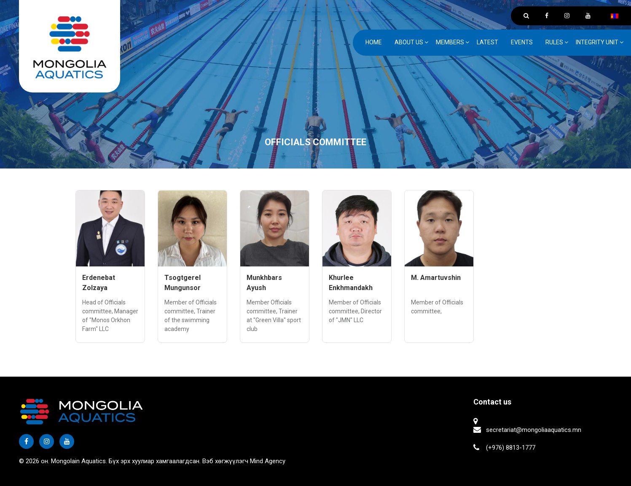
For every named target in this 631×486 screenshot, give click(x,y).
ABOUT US (409, 42)
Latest (487, 42)
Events (522, 42)
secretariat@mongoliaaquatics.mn (533, 430)
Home (373, 42)
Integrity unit (597, 42)
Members (450, 42)
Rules (554, 42)
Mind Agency (267, 461)
